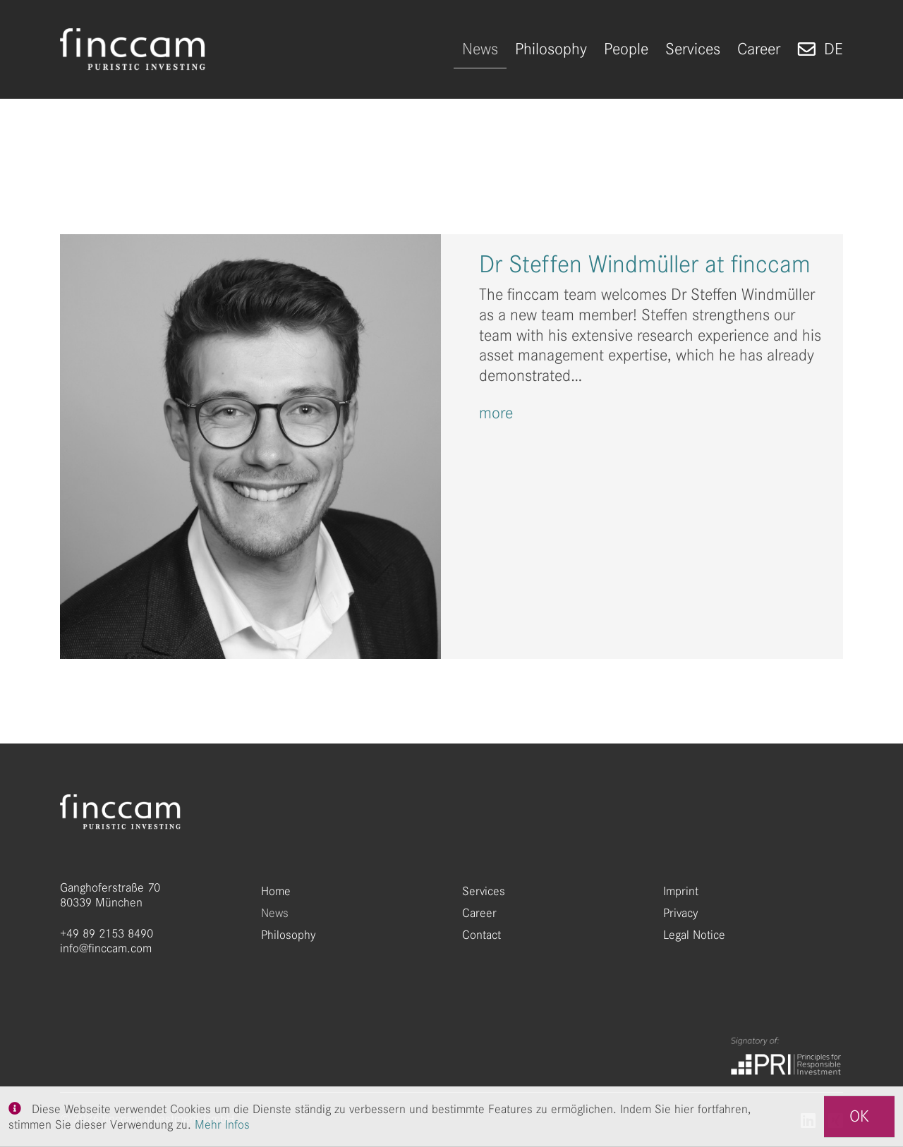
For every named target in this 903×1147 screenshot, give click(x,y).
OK (859, 1116)
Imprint (680, 891)
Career (479, 913)
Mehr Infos (222, 1124)
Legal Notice (694, 935)
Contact (481, 935)
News (275, 913)
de (833, 49)
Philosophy (288, 935)
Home (276, 891)
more (496, 413)
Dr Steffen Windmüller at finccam (645, 264)
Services (483, 891)
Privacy (680, 913)
